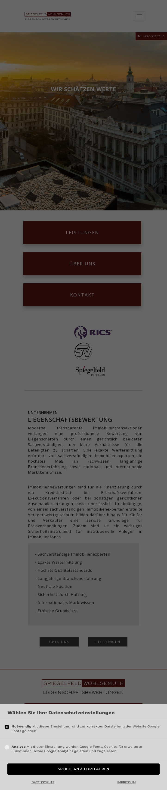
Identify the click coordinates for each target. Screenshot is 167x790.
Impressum (126, 782)
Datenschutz (42, 782)
